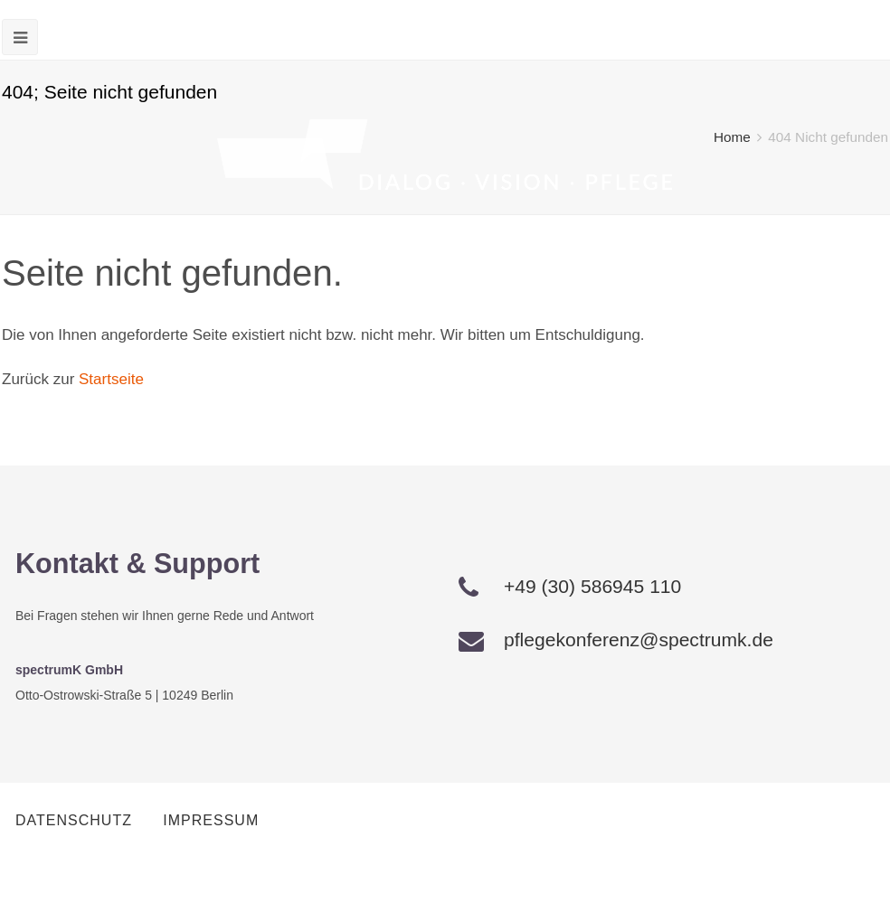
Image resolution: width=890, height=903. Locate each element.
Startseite (111, 379)
